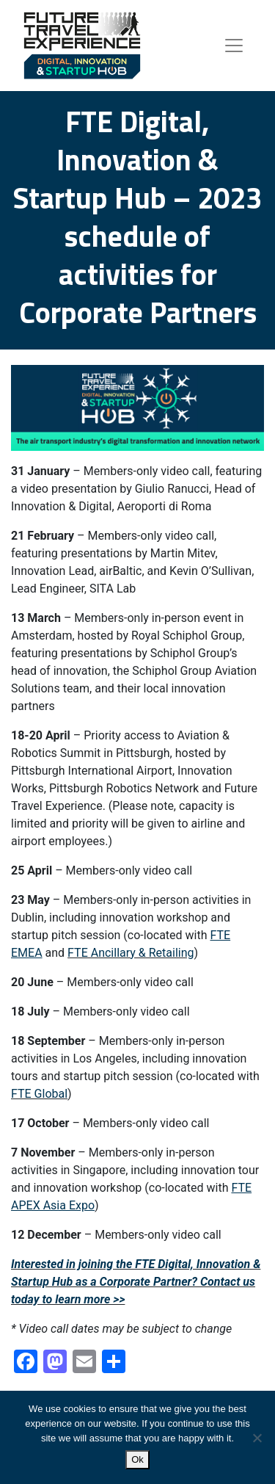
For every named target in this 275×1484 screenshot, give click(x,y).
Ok (137, 1459)
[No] (256, 1437)
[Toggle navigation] (234, 45)
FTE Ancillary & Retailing (130, 953)
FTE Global (39, 1094)
